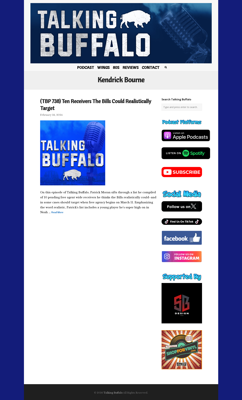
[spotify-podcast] (186, 160)
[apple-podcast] (186, 142)
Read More (57, 212)
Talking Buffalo (113, 392)
